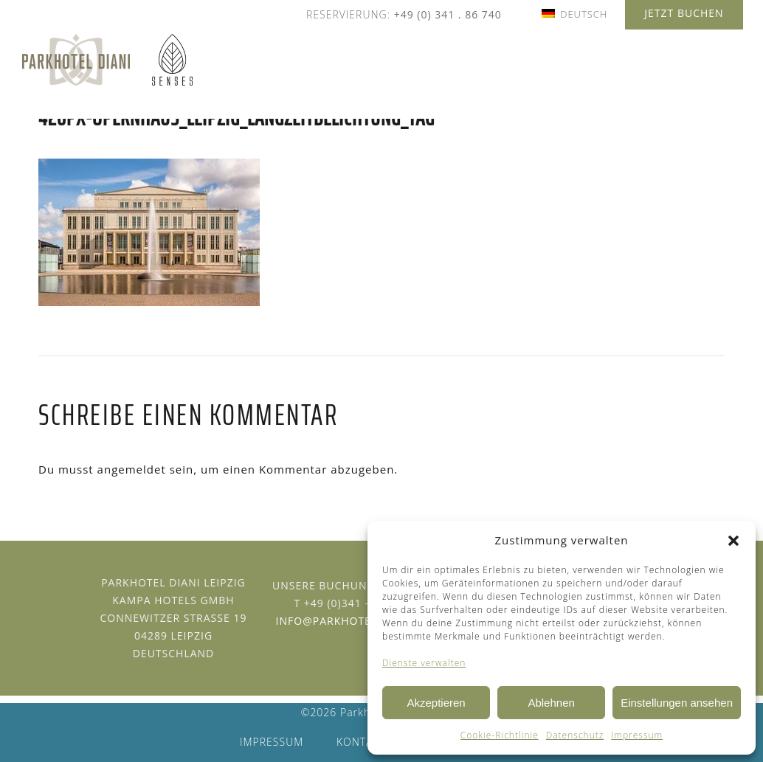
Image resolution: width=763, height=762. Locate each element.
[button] (733, 540)
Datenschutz (575, 735)
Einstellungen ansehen (677, 702)
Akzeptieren (436, 702)
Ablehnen (551, 702)
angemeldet (131, 469)
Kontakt (361, 742)
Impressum (637, 735)
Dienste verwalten (424, 663)
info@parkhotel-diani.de (353, 621)
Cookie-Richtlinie (499, 735)
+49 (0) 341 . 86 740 (448, 14)
